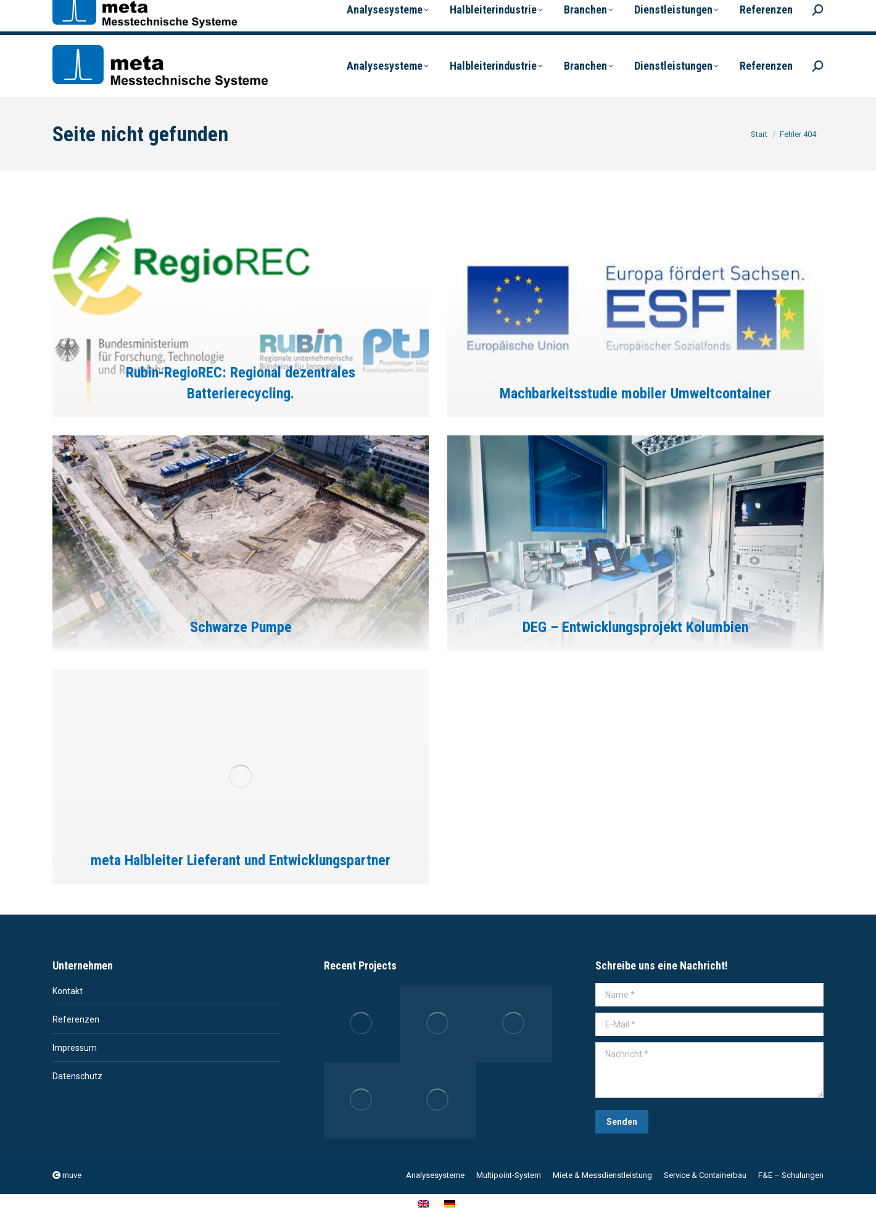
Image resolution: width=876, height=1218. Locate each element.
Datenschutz (77, 1076)
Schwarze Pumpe (241, 627)
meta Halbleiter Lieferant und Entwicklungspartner (240, 860)
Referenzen (75, 1019)
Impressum (74, 1048)
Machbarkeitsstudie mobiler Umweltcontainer (635, 393)
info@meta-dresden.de (192, 17)
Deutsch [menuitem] (668, 20)
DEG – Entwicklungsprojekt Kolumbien (635, 627)
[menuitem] (596, 14)
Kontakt (67, 991)
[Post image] (240, 309)
